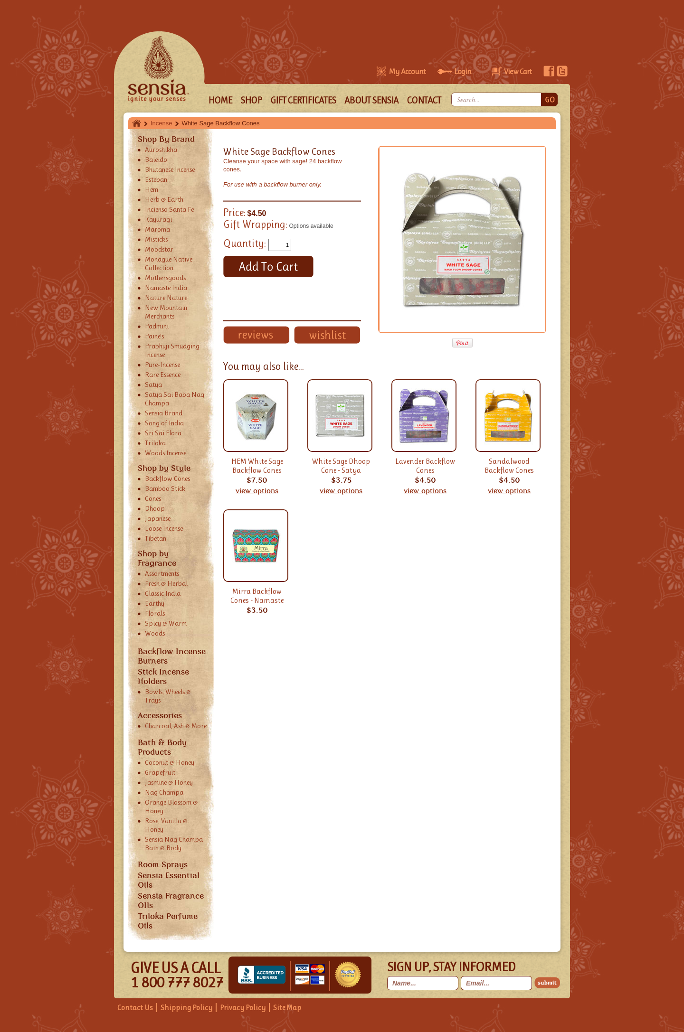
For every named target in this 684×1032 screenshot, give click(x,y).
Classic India (162, 593)
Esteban (156, 179)
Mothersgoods (165, 277)
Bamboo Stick (165, 488)
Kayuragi (158, 219)
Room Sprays (163, 864)
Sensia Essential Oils (169, 880)
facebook (548, 71)
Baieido (156, 159)
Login (462, 71)
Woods (155, 633)
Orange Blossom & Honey (171, 806)
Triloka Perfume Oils (168, 920)
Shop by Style (164, 468)
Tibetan (155, 538)
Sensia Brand (163, 413)
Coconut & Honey (169, 762)
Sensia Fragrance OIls (171, 900)
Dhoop (155, 508)
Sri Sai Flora (163, 433)
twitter (562, 71)
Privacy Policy (243, 1007)
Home (136, 123)
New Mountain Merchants (166, 311)
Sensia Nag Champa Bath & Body (174, 843)
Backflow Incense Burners (172, 656)
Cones (153, 498)
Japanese (158, 518)
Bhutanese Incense (170, 169)
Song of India (164, 423)
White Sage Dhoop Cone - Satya (341, 466)
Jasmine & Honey (169, 782)
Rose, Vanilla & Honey (166, 825)
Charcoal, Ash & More (176, 726)
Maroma (157, 229)
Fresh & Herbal (166, 583)
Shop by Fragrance (157, 558)
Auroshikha (161, 149)
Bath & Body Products (162, 747)
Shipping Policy (186, 1007)
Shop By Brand (166, 139)
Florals (155, 613)
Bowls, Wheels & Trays (168, 695)
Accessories (160, 715)
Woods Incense (165, 453)
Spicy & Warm (166, 623)
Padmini (157, 326)
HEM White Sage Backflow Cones (257, 466)
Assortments (162, 573)
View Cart (518, 71)
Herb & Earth (164, 199)
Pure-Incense (162, 364)
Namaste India (166, 287)
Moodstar (159, 249)
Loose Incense (164, 528)
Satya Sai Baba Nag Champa (174, 398)
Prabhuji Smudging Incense (172, 350)
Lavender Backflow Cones (425, 466)
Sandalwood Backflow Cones (509, 466)
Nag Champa (164, 792)
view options (257, 491)
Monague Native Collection (168, 263)
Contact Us (135, 1007)
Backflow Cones (167, 478)
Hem (151, 189)
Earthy (154, 603)
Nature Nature (166, 297)
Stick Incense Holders (163, 676)
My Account (407, 71)
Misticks (156, 239)
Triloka (155, 443)
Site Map (287, 1007)
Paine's (154, 336)
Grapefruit (160, 772)
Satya (153, 384)
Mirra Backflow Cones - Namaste (257, 596)
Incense (161, 123)
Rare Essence (162, 374)
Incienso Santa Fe (169, 209)
